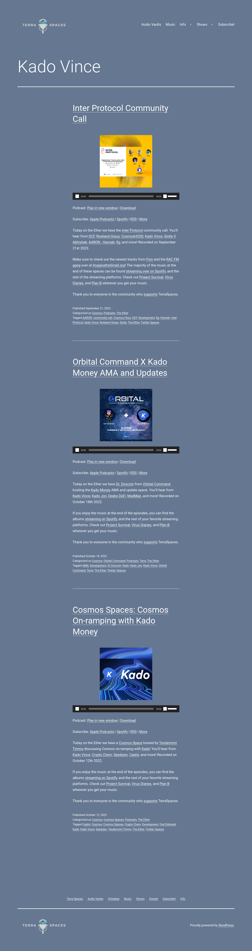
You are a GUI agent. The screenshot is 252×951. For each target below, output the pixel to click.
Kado (125, 565)
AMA (86, 565)
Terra (143, 561)
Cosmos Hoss (122, 317)
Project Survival (151, 277)
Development (146, 317)
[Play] (77, 196)
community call (102, 317)
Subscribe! (226, 24)
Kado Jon (99, 496)
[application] (126, 196)
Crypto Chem (102, 755)
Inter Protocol (132, 230)
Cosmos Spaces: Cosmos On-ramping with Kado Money (121, 621)
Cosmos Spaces (114, 819)
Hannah (109, 242)
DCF (92, 236)
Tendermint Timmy (119, 829)
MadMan (134, 496)
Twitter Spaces (150, 322)
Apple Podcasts (102, 219)
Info (183, 24)
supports (151, 294)
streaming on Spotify (101, 519)
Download (128, 208)
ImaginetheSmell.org (109, 265)
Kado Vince (154, 236)
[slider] (121, 196)
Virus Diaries (141, 525)
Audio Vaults (151, 24)
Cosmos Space (130, 743)
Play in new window (102, 208)
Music (170, 24)
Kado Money (100, 490)
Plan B (97, 283)
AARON (95, 242)
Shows (202, 24)
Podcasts (109, 313)
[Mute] (165, 196)
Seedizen (121, 755)
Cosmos (97, 313)
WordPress (226, 925)
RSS (133, 219)
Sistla (123, 322)
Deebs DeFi (117, 496)
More (143, 219)
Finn (149, 259)
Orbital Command (156, 484)
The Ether (122, 313)
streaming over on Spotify (146, 271)
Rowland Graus (108, 236)
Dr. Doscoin (125, 484)
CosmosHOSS (132, 236)
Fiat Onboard (168, 824)
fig (118, 242)
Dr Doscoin (114, 565)
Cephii (134, 755)
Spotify (122, 219)
